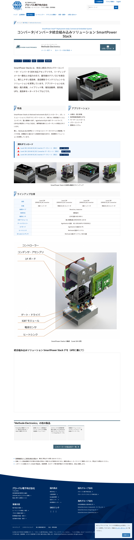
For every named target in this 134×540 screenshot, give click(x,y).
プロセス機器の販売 (18, 513)
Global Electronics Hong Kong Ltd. (88, 510)
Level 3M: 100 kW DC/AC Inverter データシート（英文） (39, 154)
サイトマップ (16, 527)
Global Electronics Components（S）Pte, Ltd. (91, 507)
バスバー (41, 61)
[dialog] (113, 530)
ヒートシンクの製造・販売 (20, 510)
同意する (126, 535)
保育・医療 (62, 14)
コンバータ (18, 61)
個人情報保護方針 (41, 527)
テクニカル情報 (51, 14)
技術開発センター (56, 502)
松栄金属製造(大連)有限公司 (86, 504)
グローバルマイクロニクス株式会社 (88, 494)
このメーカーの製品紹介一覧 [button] (67, 447)
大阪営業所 (54, 494)
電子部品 (30, 14)
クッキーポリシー (121, 528)
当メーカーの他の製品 (63, 50)
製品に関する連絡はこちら (19, 498)
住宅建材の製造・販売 (19, 518)
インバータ (27, 61)
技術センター (54, 499)
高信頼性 (48, 61)
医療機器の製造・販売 (19, 516)
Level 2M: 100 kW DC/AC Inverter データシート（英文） (39, 148)
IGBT (34, 61)
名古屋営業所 (54, 497)
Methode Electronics (35, 23)
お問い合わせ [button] (108, 48)
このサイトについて (27, 527)
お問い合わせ (72, 14)
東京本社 (53, 491)
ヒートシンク (40, 14)
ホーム (19, 23)
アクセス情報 (110, 1)
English (118, 1)
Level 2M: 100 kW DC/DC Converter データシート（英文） (40, 151)
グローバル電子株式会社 (85, 491)
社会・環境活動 (52, 527)
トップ (15, 14)
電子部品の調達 (17, 508)
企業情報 (22, 14)
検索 (116, 7)
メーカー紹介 (46, 50)
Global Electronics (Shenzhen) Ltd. (88, 512)
